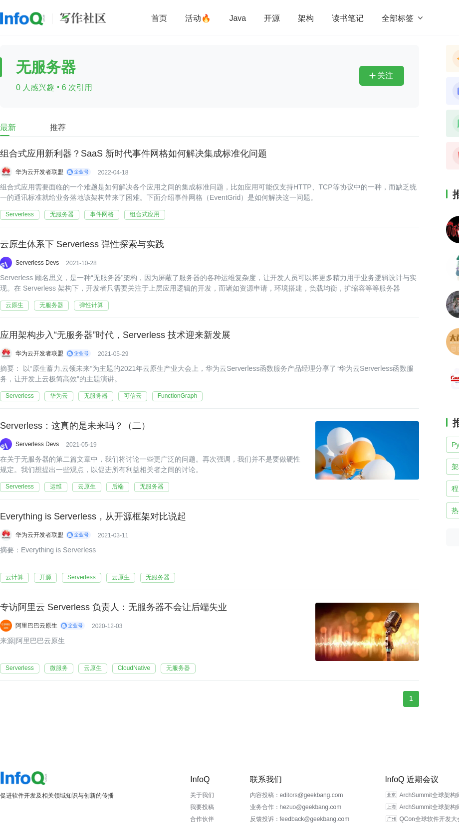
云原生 (14, 305)
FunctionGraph (177, 395)
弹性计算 (91, 305)
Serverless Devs (37, 262)
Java (237, 18)
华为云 (59, 395)
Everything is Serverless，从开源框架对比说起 (93, 516)
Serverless (19, 214)
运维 (56, 486)
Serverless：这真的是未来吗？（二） (75, 426)
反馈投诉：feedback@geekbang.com (300, 819)
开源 (272, 18)
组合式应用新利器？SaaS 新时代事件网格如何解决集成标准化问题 (133, 154)
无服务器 (62, 214)
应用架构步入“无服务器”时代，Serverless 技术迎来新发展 (115, 335)
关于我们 (202, 795)
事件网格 (102, 214)
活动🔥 (198, 18)
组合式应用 (145, 214)
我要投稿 (202, 807)
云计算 (14, 577)
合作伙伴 (202, 819)
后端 (118, 486)
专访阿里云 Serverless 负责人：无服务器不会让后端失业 (113, 607)
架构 (306, 18)
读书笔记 (348, 18)
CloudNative (134, 667)
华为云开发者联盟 (39, 171)
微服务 (59, 667)
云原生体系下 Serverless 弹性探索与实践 (82, 244)
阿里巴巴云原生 (36, 625)
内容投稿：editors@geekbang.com (296, 795)
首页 (159, 18)
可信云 (133, 395)
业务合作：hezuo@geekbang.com (296, 807)
